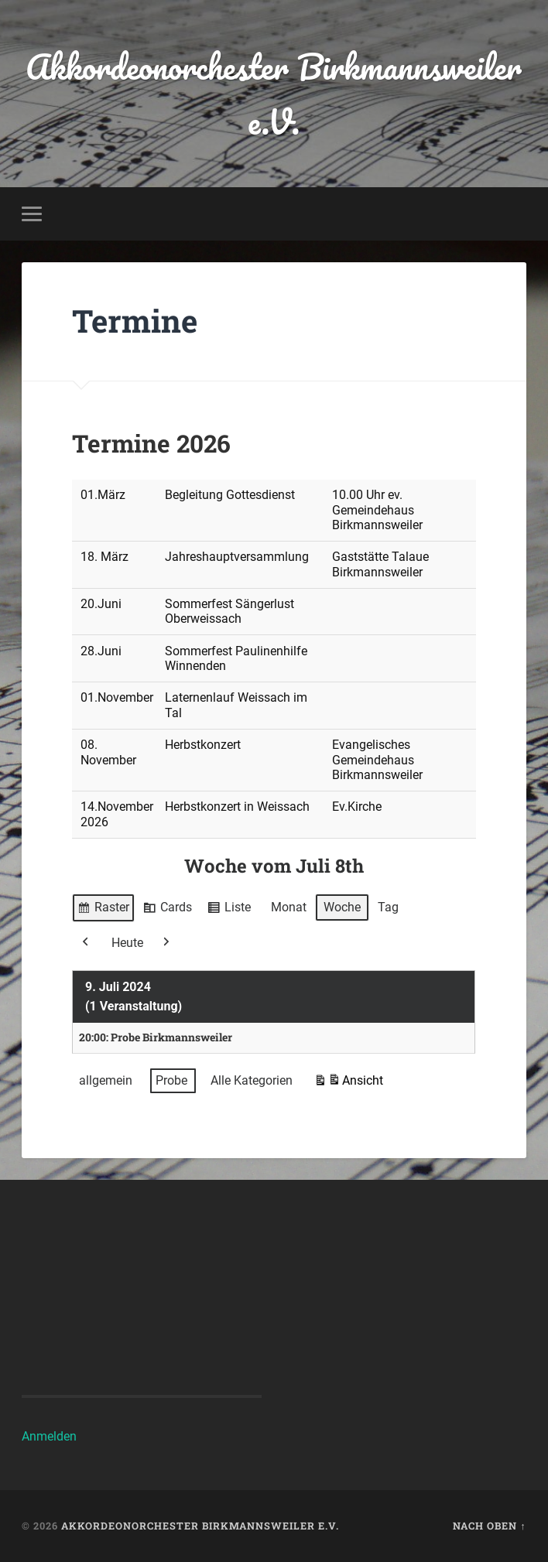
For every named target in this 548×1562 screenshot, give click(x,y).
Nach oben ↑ (489, 1525)
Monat (289, 907)
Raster (103, 909)
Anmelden (49, 1436)
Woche (342, 907)
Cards (167, 909)
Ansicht (348, 1082)
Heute (127, 942)
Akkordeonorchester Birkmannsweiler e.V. (274, 94)
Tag (388, 907)
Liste (229, 909)
